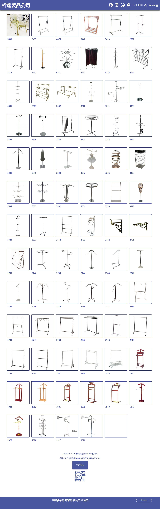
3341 (9, 173)
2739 (58, 306)
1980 (83, 407)
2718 (9, 72)
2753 (83, 240)
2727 (83, 340)
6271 (58, 72)
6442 (83, 39)
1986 (83, 373)
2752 (107, 240)
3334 (9, 206)
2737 (107, 306)
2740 (34, 306)
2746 (34, 273)
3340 (34, 173)
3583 (34, 106)
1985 (107, 373)
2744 (83, 273)
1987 (58, 373)
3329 (132, 206)
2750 (9, 273)
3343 (107, 139)
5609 (107, 39)
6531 (9, 39)
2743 (107, 273)
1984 (132, 373)
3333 (34, 206)
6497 (34, 39)
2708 (9, 373)
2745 (58, 273)
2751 (132, 240)
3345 (58, 139)
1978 (132, 407)
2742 (132, 273)
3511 (83, 106)
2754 (58, 240)
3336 (107, 173)
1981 (58, 407)
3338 (58, 173)
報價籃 (140, 5)
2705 (34, 373)
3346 (34, 139)
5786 (107, 72)
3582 (58, 106)
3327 (34, 240)
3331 (83, 206)
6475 (58, 39)
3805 (9, 106)
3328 (9, 240)
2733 (34, 340)
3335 (132, 173)
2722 (132, 39)
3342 (132, 139)
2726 (107, 340)
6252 (83, 72)
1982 (34, 407)
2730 (58, 340)
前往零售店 (80, 465)
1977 (9, 440)
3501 (107, 106)
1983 (9, 407)
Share (149, 447)
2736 (132, 306)
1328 (34, 440)
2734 (9, 340)
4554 (132, 72)
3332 (58, 206)
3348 (9, 139)
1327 (58, 440)
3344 (83, 139)
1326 (83, 440)
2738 (83, 306)
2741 (9, 306)
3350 (132, 106)
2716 (132, 340)
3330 (107, 206)
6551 (34, 72)
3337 (83, 173)
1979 (107, 407)
